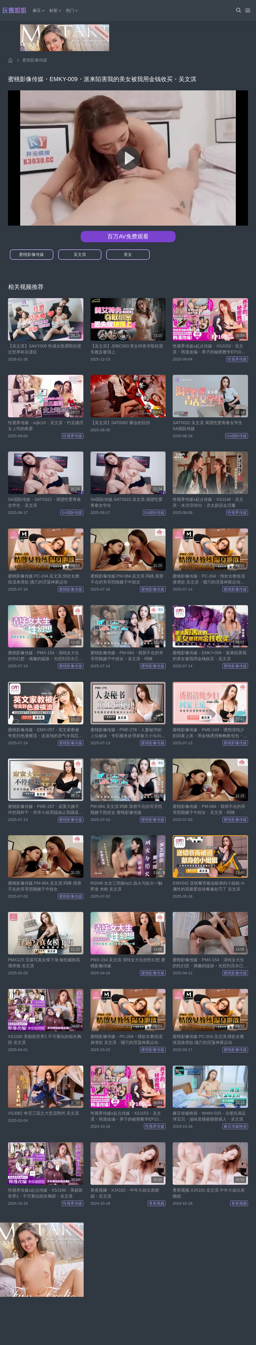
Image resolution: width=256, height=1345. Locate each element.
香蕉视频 (156, 1203)
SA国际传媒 (236, 436)
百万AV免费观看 (127, 236)
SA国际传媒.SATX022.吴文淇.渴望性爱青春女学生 (126, 502)
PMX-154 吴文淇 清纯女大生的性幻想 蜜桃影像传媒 (127, 962)
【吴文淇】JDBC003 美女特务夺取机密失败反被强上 (126, 349)
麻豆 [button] (39, 10)
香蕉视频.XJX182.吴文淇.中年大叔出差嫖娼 (209, 1193)
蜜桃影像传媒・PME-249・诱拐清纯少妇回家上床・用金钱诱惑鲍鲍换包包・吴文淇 (210, 733)
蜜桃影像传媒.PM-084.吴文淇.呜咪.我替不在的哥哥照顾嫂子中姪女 (127, 579)
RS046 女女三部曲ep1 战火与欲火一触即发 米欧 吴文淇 (126, 886)
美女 (128, 254)
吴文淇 (80, 254)
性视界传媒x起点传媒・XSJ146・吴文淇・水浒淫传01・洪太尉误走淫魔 (208, 502)
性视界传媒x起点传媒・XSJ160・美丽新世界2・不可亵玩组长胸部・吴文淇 (45, 1193)
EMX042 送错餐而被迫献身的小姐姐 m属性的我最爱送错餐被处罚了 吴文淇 (208, 886)
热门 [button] (72, 10)
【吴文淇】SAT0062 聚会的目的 (120, 422)
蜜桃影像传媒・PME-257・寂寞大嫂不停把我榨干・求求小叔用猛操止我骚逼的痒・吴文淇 (45, 809)
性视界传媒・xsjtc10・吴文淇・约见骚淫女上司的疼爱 (45, 425)
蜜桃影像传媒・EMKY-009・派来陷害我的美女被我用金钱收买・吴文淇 (209, 655)
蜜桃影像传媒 (34, 60)
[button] (238, 10)
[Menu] (247, 10)
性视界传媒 (237, 359)
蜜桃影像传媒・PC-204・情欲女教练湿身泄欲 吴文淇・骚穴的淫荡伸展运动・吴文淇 (209, 579)
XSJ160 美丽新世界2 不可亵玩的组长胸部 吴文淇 (44, 1039)
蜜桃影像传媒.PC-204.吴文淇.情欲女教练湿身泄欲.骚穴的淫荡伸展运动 (43, 579)
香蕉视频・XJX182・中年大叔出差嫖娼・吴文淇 (124, 1193)
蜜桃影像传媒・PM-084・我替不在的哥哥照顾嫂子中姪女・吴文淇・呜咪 (126, 655)
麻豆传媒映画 (235, 1126)
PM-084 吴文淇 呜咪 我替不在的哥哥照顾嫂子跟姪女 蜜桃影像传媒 (126, 809)
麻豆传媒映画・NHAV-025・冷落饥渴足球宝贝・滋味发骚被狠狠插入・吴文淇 (209, 1116)
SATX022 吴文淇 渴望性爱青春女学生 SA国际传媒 (207, 425)
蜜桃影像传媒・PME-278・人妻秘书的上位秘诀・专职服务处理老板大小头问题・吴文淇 (126, 733)
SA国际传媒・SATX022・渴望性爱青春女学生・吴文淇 (44, 502)
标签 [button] (55, 10)
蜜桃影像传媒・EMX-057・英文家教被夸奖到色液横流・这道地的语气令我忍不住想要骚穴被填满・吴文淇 (45, 733)
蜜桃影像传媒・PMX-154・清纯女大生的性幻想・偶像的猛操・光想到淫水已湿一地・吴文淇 (45, 656)
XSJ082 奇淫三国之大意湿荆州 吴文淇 (43, 1113)
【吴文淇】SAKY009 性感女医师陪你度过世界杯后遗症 (44, 349)
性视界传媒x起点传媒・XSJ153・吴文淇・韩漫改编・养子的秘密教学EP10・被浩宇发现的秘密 (209, 349)
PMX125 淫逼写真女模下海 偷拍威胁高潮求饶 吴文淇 (44, 962)
